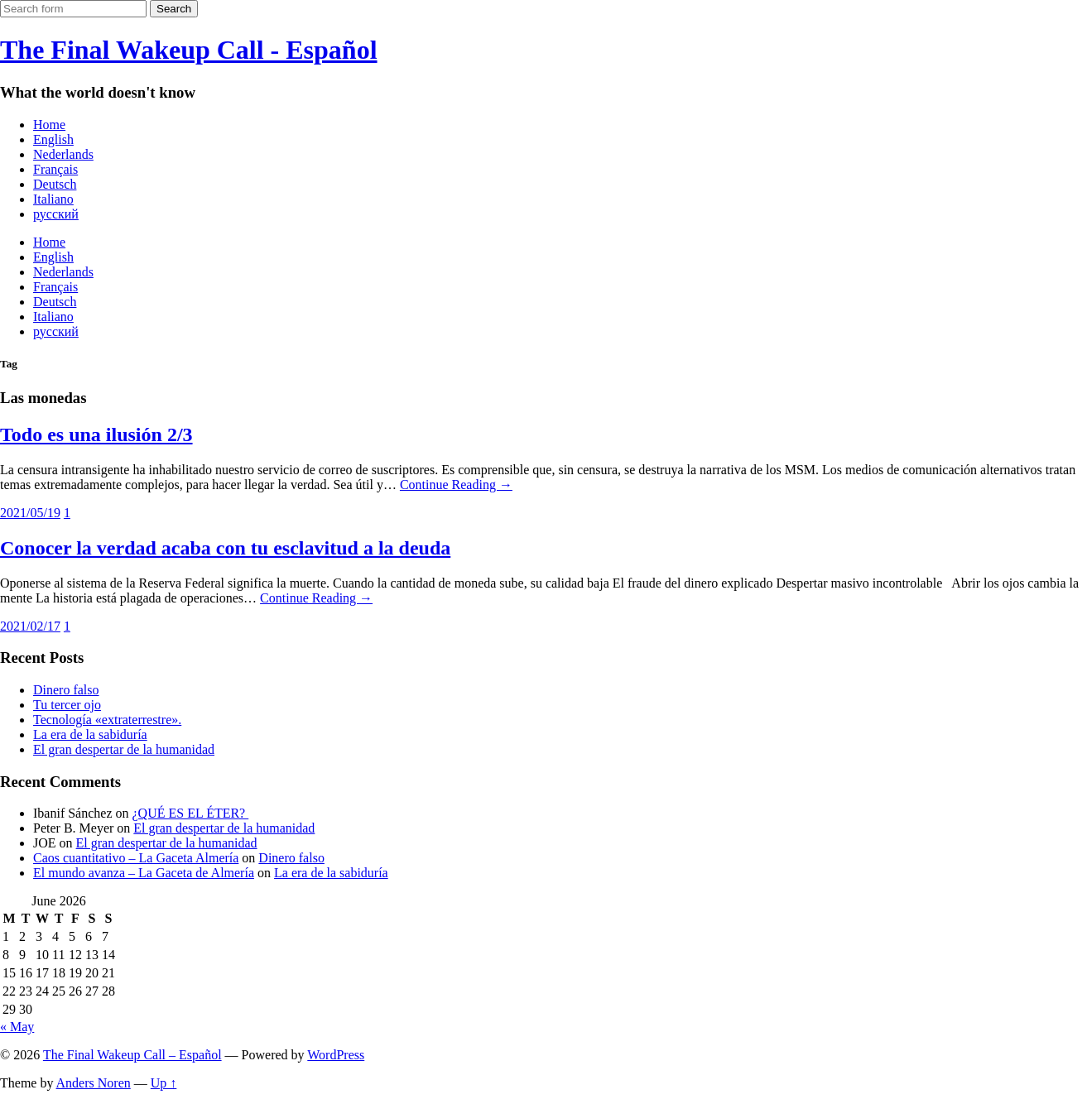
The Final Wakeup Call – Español (132, 1055)
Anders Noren (93, 1083)
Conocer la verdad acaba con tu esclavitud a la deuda (225, 548)
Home (49, 125)
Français (55, 169)
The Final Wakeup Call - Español (189, 50)
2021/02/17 (30, 626)
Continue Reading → (456, 485)
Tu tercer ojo (67, 705)
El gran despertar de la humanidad (123, 749)
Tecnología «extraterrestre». (107, 720)
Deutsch (54, 184)
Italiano (53, 199)
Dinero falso (66, 690)
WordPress (335, 1055)
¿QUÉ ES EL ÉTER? (190, 813)
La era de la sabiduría (90, 734)
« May (17, 1027)
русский (56, 214)
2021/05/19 (30, 513)
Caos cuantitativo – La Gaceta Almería (135, 858)
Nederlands (63, 154)
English (53, 139)
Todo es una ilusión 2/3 (96, 434)
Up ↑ (164, 1083)
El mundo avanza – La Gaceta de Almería (143, 873)
